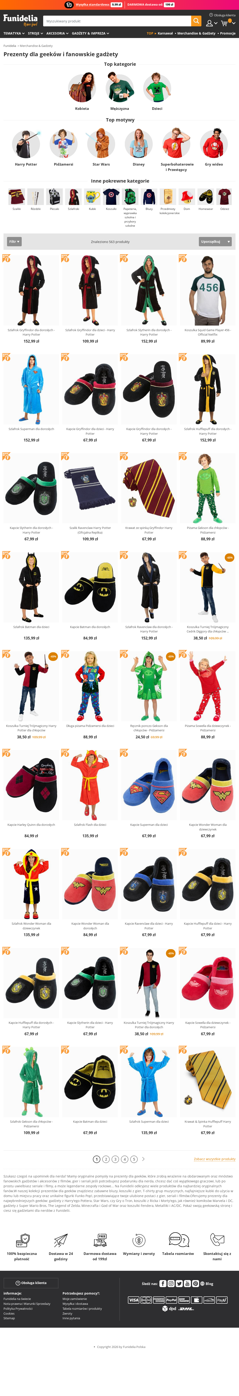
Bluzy (149, 209)
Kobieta (82, 108)
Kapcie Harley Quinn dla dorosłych (31, 825)
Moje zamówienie (75, 1299)
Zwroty (67, 1313)
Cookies (9, 1313)
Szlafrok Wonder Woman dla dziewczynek (31, 925)
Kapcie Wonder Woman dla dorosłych (90, 925)
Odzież (224, 209)
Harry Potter (26, 164)
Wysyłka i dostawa (75, 1304)
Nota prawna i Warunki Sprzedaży (27, 1304)
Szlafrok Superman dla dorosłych (31, 429)
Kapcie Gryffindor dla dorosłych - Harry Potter (149, 431)
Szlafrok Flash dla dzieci (90, 825)
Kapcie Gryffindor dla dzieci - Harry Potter (90, 431)
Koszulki (111, 209)
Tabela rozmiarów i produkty (82, 1308)
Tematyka (12, 33)
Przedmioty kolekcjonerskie (170, 211)
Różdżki (36, 209)
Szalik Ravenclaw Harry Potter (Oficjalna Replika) (90, 530)
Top (150, 33)
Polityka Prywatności (18, 1308)
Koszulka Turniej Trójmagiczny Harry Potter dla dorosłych (149, 1025)
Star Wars (101, 164)
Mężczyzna (119, 108)
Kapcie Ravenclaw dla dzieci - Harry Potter (149, 925)
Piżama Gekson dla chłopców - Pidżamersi (208, 530)
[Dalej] (143, 1159)
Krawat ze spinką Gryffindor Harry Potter (148, 530)
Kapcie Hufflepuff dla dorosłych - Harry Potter (31, 1025)
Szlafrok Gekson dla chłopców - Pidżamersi (31, 1123)
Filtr (12, 241)
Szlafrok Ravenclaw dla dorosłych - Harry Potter (149, 629)
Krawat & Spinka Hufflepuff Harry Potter (208, 1123)
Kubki (92, 209)
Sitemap (9, 1318)
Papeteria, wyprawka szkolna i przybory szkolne (130, 217)
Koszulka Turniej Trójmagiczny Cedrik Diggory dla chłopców (208, 629)
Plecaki (54, 209)
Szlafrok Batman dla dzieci (31, 627)
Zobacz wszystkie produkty (214, 1159)
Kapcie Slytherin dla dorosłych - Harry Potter (31, 530)
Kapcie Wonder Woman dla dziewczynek (208, 827)
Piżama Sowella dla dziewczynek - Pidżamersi (208, 728)
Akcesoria (55, 33)
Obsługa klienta (31, 1283)
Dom (187, 209)
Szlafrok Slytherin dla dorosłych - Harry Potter (149, 332)
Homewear (206, 209)
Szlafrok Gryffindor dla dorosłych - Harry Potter (31, 332)
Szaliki (17, 209)
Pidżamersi (63, 164)
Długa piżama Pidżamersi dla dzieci (90, 726)
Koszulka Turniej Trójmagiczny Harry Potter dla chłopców (31, 728)
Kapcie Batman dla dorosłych (90, 627)
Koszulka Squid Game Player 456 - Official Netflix (208, 332)
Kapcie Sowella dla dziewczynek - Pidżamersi (207, 1025)
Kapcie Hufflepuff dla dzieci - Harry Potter (208, 925)
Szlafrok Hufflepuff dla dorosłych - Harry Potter (207, 431)
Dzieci (157, 108)
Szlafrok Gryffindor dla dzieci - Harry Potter (90, 332)
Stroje (33, 33)
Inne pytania (71, 1318)
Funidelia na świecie (17, 1299)
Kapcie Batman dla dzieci (90, 1121)
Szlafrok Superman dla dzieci (149, 1121)
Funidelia (10, 46)
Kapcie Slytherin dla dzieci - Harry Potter (90, 1025)
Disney (139, 164)
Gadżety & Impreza (88, 33)
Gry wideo (214, 164)
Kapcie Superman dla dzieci (149, 825)
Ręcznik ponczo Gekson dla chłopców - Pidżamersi (149, 728)
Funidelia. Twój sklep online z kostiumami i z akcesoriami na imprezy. (20, 20)
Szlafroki (73, 209)
